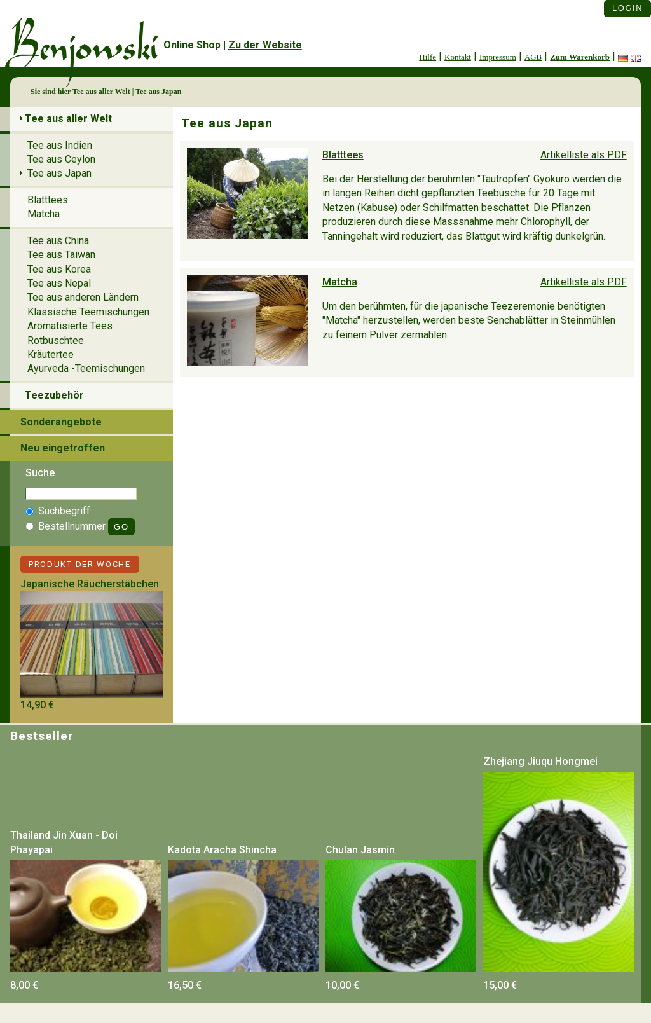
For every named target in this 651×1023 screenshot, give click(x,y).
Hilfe (427, 57)
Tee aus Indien (59, 145)
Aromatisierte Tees (70, 326)
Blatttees (343, 155)
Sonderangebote (61, 422)
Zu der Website (265, 45)
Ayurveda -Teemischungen (86, 368)
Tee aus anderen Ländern (83, 297)
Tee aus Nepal (59, 283)
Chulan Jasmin (360, 850)
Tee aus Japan (158, 91)
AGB (533, 57)
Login (627, 8)
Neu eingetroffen (62, 448)
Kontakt (457, 57)
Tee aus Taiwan (61, 255)
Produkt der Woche (80, 564)
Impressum (497, 57)
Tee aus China (58, 241)
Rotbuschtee (55, 340)
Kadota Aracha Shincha (222, 850)
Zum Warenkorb (580, 57)
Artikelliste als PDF (583, 155)
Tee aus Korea (59, 269)
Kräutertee (50, 354)
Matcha (339, 282)
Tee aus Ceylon (61, 159)
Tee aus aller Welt (101, 91)
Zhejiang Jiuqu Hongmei (540, 761)
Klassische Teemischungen (88, 312)
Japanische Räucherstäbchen (89, 584)
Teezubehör (54, 395)
